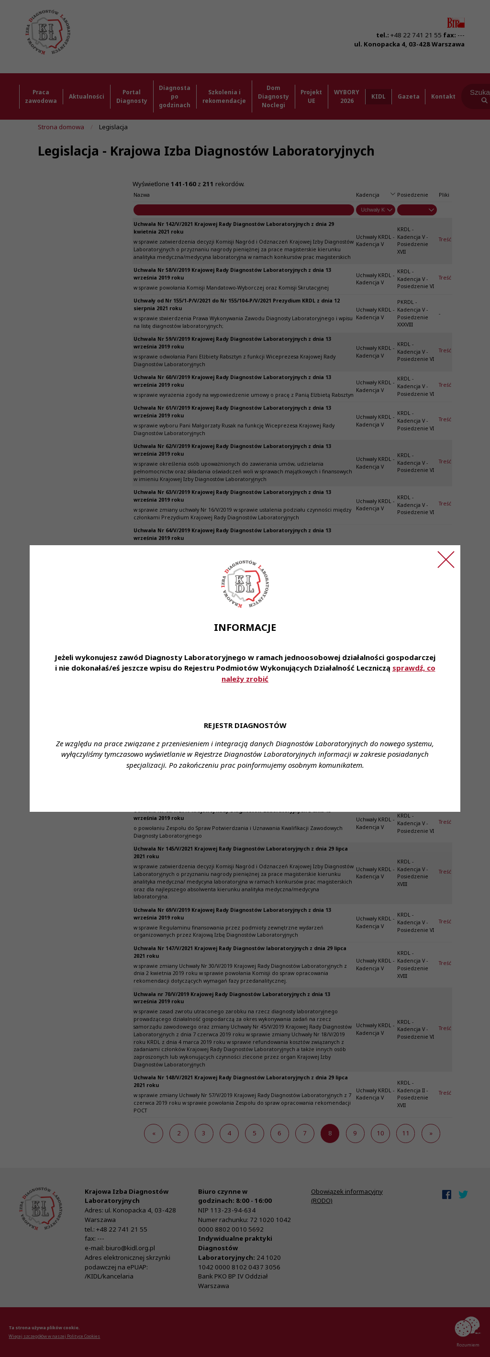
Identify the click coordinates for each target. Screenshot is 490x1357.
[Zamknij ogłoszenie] (446, 559)
